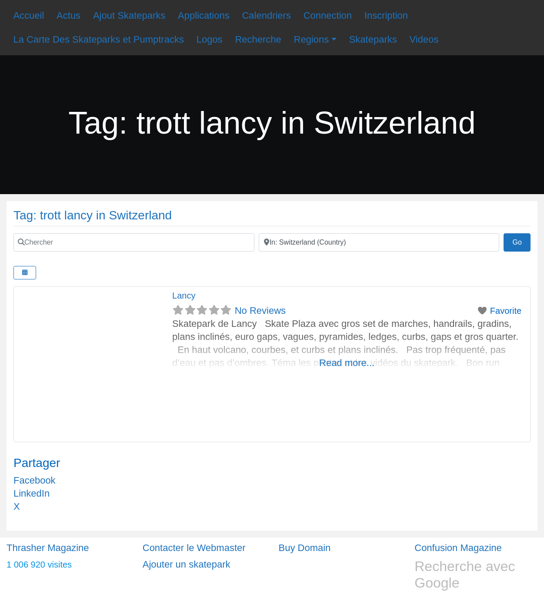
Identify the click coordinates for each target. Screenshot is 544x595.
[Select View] (24, 272)
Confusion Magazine (458, 547)
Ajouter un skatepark (186, 564)
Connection (328, 15)
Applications (204, 15)
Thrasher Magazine (48, 547)
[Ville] (379, 242)
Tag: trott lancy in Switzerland (92, 215)
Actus (68, 15)
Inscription (386, 15)
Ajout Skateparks (129, 15)
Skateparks (373, 39)
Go (521, 241)
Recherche (258, 39)
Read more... (346, 362)
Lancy (183, 295)
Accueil (28, 15)
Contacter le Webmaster (194, 547)
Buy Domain (305, 547)
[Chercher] (133, 242)
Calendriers (266, 15)
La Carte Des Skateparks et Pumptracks (98, 39)
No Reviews (260, 310)
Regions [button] (311, 39)
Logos (210, 39)
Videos (424, 39)
